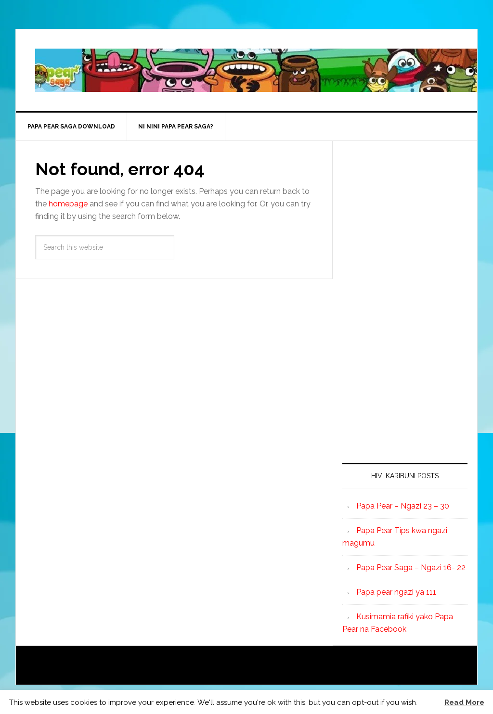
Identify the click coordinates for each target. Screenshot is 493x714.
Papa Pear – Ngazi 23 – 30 (402, 505)
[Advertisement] (414, 295)
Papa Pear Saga (256, 70)
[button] (429, 702)
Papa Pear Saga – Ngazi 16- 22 (411, 567)
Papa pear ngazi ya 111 (396, 592)
